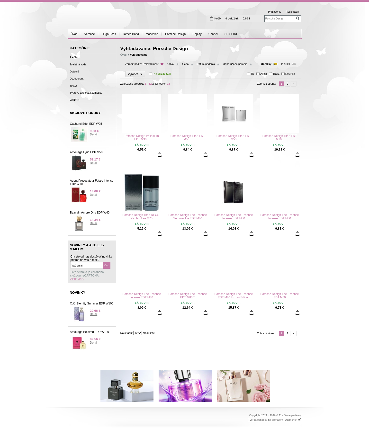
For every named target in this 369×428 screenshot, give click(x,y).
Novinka (290, 73)
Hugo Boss (109, 34)
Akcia (263, 73)
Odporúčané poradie (235, 63)
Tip (252, 73)
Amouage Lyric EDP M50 (86, 152)
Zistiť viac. (77, 279)
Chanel (213, 34)
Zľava (276, 73)
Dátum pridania (206, 63)
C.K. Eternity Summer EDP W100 (92, 303)
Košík (218, 18)
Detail (94, 134)
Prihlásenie (274, 11)
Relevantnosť (151, 63)
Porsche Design (175, 34)
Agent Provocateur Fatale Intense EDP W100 (92, 182)
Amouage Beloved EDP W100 (89, 332)
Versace (89, 34)
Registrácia (292, 11)
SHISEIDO (231, 34)
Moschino (152, 34)
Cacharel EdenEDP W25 (86, 123)
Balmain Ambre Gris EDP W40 (90, 212)
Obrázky (266, 63)
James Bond (131, 34)
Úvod (74, 34)
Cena (185, 63)
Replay (196, 34)
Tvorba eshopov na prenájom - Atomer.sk (274, 419)
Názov (170, 63)
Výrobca (135, 74)
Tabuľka (285, 63)
